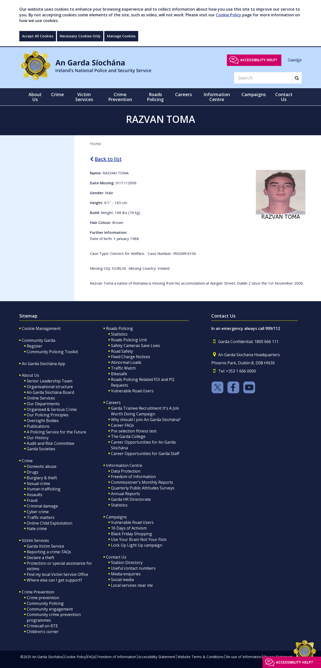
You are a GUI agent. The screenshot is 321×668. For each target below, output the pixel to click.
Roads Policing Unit (129, 340)
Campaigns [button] (253, 94)
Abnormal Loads (126, 362)
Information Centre (124, 465)
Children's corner (43, 631)
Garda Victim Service (45, 546)
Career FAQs (122, 425)
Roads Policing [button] (155, 96)
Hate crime (37, 528)
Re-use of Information (244, 656)
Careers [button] (183, 94)
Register (34, 346)
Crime (27, 460)
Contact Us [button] (284, 96)
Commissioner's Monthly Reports (142, 482)
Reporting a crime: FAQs (49, 552)
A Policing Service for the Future (56, 432)
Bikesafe (119, 373)
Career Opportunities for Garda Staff (145, 453)
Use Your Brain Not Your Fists (139, 539)
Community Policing (45, 603)
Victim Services (35, 540)
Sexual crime (38, 483)
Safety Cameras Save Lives (135, 345)
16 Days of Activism (129, 528)
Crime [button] (57, 94)
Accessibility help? (258, 59)
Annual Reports (125, 493)
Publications (38, 426)
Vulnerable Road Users (132, 391)
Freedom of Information (133, 476)
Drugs (32, 472)
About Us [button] (35, 96)
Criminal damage (42, 506)
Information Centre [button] (217, 96)
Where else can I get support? (54, 580)
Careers (113, 402)
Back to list (106, 159)
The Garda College (128, 436)
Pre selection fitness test (134, 431)
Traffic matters (40, 517)
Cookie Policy (228, 15)
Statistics (119, 334)
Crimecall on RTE (42, 626)
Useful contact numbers (133, 568)
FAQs (91, 656)
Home (95, 143)
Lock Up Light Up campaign (136, 545)
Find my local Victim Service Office (57, 574)
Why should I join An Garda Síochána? (146, 419)
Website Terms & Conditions (201, 656)
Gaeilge (295, 59)
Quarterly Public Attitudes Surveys (142, 488)
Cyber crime (38, 511)
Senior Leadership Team (49, 381)
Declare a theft (40, 557)
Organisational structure (50, 386)
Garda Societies (41, 449)
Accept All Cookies (37, 36)
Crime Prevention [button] (120, 96)
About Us (30, 375)
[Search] (263, 77)
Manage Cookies (121, 36)
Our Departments (43, 403)
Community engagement (50, 609)
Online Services (41, 398)
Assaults (34, 494)
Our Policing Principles (48, 415)
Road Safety (122, 351)
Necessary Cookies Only (80, 36)
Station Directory (127, 562)
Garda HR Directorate (131, 499)
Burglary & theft (42, 478)
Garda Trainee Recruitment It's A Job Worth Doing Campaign (145, 411)
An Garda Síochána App (43, 363)
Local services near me (132, 585)
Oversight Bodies (43, 420)
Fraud (32, 500)
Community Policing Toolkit (52, 351)
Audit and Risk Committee (50, 443)
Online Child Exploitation (49, 523)
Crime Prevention (38, 592)
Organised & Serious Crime (52, 409)
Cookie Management (41, 328)
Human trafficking (43, 489)
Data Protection (125, 471)
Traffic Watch (123, 368)
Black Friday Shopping (131, 533)
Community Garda (38, 340)
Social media (122, 579)
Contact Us (116, 557)
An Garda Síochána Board (50, 392)
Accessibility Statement (156, 656)
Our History (38, 437)
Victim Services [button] (84, 96)
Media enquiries (126, 574)
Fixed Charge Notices (130, 356)
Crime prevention (43, 597)
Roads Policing (119, 328)
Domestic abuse (41, 466)
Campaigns (116, 517)
